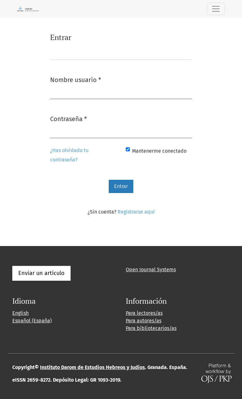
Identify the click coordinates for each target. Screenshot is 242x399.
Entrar (121, 186)
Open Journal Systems (151, 270)
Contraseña (68, 118)
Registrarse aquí (136, 212)
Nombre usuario (75, 79)
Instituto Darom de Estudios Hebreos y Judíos (92, 367)
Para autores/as (143, 321)
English (20, 313)
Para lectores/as (144, 313)
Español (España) (32, 321)
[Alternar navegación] (216, 9)
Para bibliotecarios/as (151, 328)
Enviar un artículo (41, 273)
